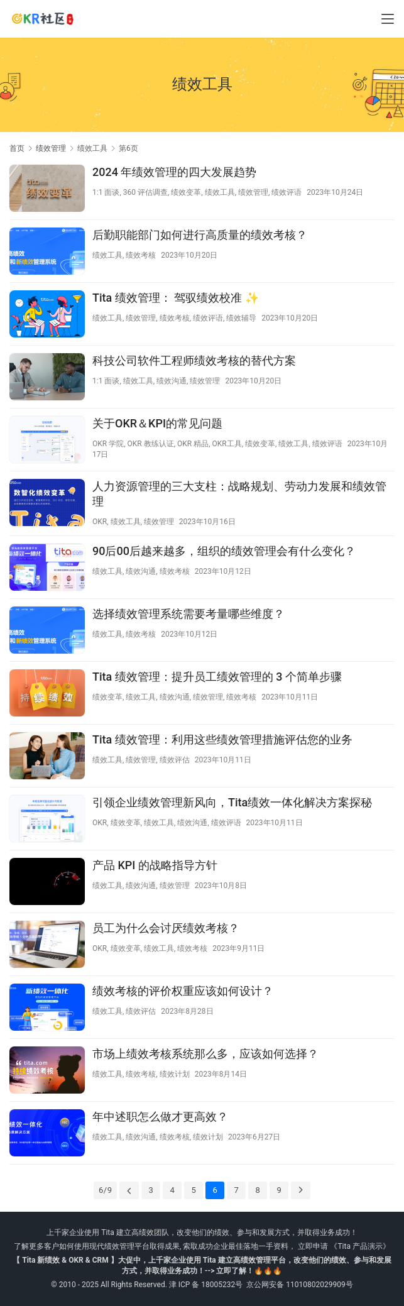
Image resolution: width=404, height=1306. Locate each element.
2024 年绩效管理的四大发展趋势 (174, 171)
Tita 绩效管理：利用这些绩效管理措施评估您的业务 (222, 739)
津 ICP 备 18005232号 (206, 1284)
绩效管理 (253, 192)
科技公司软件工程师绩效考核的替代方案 (194, 360)
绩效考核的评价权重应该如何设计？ (182, 990)
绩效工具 (220, 192)
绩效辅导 (241, 318)
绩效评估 (175, 759)
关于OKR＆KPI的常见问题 (157, 423)
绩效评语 (286, 192)
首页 (17, 148)
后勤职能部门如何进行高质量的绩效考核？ (199, 234)
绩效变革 (186, 192)
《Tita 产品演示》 (359, 1246)
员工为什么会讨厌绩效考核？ (165, 928)
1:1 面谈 (105, 192)
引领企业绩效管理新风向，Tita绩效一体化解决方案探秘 (232, 802)
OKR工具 (227, 443)
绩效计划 (175, 1074)
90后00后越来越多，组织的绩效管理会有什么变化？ (224, 550)
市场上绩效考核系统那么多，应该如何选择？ (205, 1053)
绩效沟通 (171, 380)
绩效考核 (141, 255)
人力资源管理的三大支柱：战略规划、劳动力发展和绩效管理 (239, 494)
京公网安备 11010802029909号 (299, 1284)
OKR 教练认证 (151, 443)
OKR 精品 (193, 443)
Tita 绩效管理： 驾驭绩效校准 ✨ (175, 297)
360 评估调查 (145, 192)
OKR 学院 (108, 443)
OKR (99, 521)
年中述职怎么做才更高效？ (160, 1116)
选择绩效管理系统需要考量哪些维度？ (188, 613)
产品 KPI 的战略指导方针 (154, 865)
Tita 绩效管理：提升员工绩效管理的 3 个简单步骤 (217, 676)
